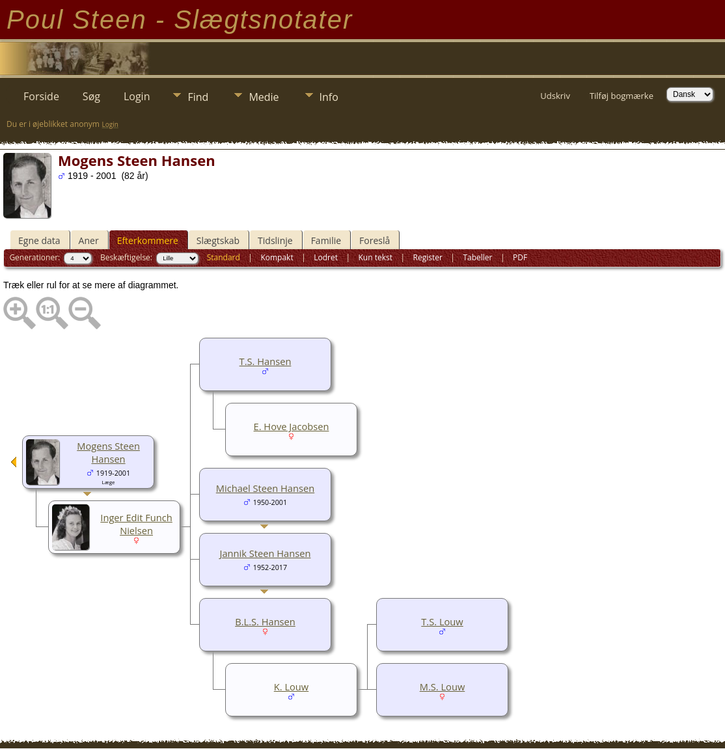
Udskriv (555, 96)
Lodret (326, 257)
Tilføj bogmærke (621, 96)
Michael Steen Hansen (265, 488)
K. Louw (291, 686)
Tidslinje (275, 240)
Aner (89, 240)
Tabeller (477, 257)
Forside (41, 96)
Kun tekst (375, 257)
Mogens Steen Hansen (108, 452)
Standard (223, 257)
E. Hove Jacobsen (291, 426)
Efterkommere (147, 240)
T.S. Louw (442, 621)
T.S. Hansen (265, 361)
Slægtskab (218, 240)
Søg (91, 96)
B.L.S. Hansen (265, 621)
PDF (520, 257)
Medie (264, 97)
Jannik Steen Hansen (265, 553)
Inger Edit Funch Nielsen (136, 524)
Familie (326, 240)
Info (329, 97)
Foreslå (374, 240)
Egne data (39, 240)
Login (137, 96)
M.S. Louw (442, 686)
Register (428, 257)
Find (197, 97)
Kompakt (276, 257)
